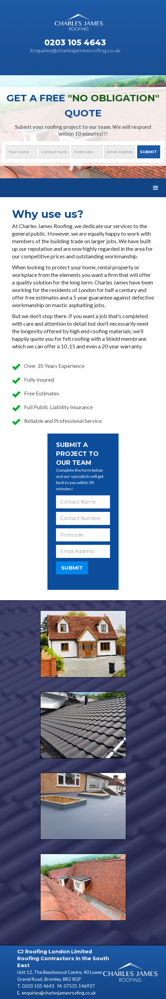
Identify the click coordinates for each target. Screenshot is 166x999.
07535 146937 (79, 986)
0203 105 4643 (38, 986)
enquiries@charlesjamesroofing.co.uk (59, 993)
